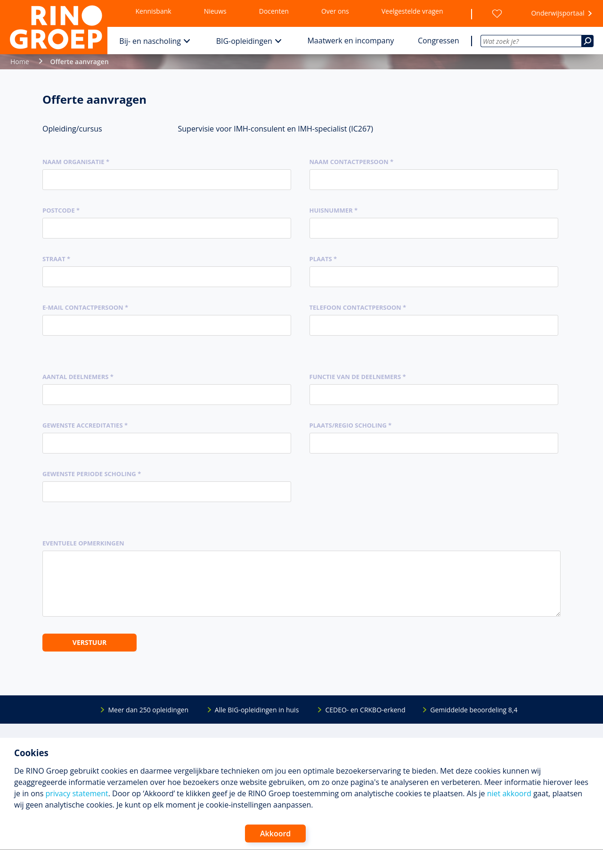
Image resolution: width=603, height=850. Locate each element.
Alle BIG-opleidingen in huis (257, 709)
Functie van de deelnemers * (358, 376)
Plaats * (323, 259)
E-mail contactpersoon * (85, 307)
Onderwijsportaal (557, 12)
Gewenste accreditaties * (85, 425)
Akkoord (275, 833)
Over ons (335, 11)
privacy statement (76, 793)
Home (19, 61)
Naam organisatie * (75, 161)
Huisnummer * (334, 210)
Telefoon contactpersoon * (358, 307)
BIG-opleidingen (244, 41)
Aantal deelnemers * (78, 376)
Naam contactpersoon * (352, 161)
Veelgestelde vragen (412, 11)
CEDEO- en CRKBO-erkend (365, 709)
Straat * (56, 259)
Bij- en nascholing (150, 41)
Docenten (274, 11)
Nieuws (215, 11)
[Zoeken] (587, 41)
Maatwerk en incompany (350, 40)
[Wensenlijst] (497, 13)
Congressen (438, 40)
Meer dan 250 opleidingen (148, 709)
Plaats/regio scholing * (351, 425)
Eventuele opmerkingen (83, 543)
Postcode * (61, 210)
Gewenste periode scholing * (91, 474)
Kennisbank (153, 11)
